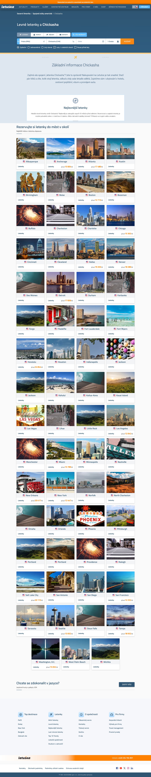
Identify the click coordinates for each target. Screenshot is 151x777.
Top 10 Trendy (53, 736)
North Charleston (122, 495)
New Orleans (32, 495)
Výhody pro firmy (115, 724)
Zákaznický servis (85, 720)
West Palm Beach (77, 662)
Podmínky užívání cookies (54, 768)
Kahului (62, 395)
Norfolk (92, 495)
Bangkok (21, 732)
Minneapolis (92, 462)
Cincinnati (31, 262)
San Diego (92, 595)
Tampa (122, 628)
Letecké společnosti (55, 740)
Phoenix (92, 529)
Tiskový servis (84, 728)
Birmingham (32, 195)
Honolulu (32, 362)
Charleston (62, 228)
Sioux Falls (92, 628)
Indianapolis (92, 362)
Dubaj (20, 724)
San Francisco (122, 595)
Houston (62, 362)
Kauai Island (122, 395)
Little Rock (92, 428)
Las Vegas (32, 428)
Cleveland (62, 262)
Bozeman (122, 195)
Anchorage (62, 161)
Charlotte (92, 228)
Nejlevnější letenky (55, 728)
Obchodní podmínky (35, 768)
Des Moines (31, 295)
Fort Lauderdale (92, 329)
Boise (62, 195)
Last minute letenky (55, 732)
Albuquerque (32, 161)
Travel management (116, 728)
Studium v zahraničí (55, 744)
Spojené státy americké (42, 13)
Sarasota (32, 628)
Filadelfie (62, 329)
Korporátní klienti (115, 720)
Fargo (32, 329)
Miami (62, 462)
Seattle (62, 628)
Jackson (122, 362)
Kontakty (82, 724)
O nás (81, 736)
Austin (122, 161)
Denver (122, 262)
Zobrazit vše (22, 736)
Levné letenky (53, 724)
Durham (92, 295)
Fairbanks (122, 295)
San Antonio (62, 595)
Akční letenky (53, 720)
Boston (92, 195)
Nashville (122, 462)
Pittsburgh (122, 529)
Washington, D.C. (47, 662)
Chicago (122, 228)
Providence (92, 562)
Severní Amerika (23, 13)
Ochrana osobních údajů (75, 768)
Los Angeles (122, 428)
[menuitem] (23, 6)
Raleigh (122, 562)
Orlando (62, 529)
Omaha (31, 529)
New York (62, 495)
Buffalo (31, 228)
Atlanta (92, 161)
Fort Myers (122, 329)
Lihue (62, 428)
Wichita (107, 662)
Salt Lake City (32, 595)
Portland (32, 562)
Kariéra (81, 732)
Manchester (32, 462)
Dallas (92, 262)
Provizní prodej (114, 732)
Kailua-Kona (92, 395)
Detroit (62, 295)
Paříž (20, 720)
